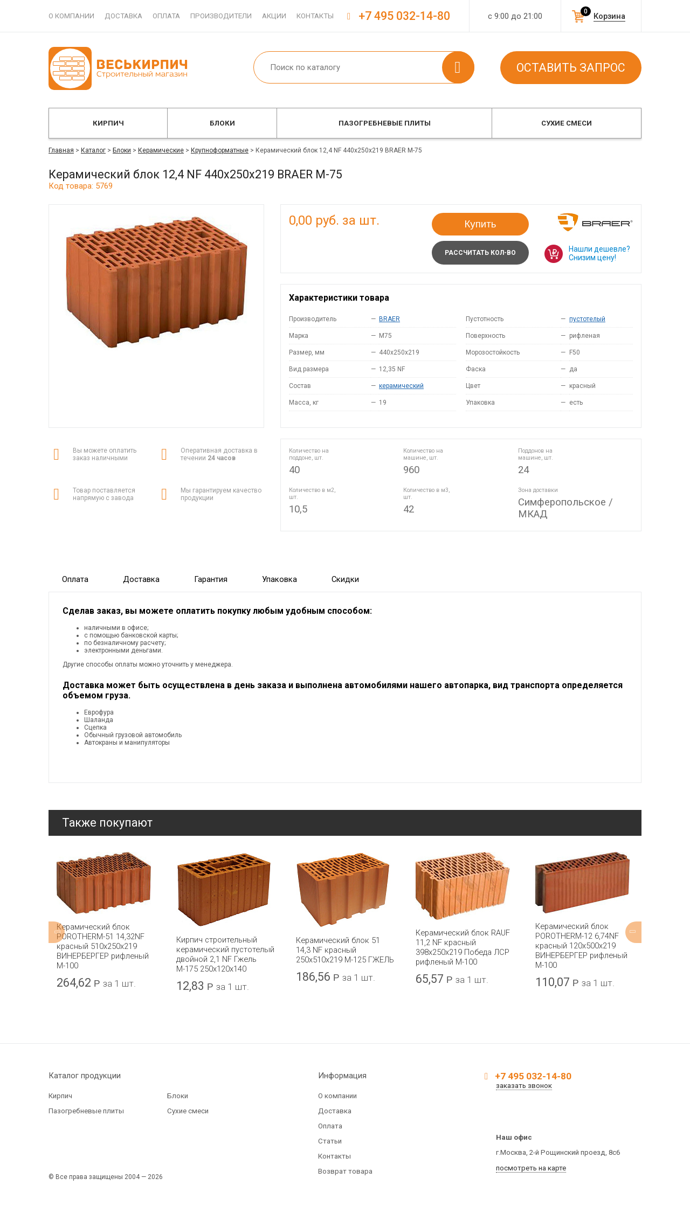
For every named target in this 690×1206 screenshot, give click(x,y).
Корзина (609, 16)
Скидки (345, 579)
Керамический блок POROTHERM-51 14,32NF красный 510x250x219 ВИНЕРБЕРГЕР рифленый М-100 (103, 946)
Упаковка (279, 579)
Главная (61, 150)
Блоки (222, 123)
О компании (71, 16)
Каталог (93, 150)
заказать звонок (524, 1086)
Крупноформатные (220, 150)
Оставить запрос (570, 67)
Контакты (315, 16)
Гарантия (210, 579)
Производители (221, 16)
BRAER (389, 319)
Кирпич (108, 123)
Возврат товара (345, 1171)
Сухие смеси (566, 123)
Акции (274, 16)
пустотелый (587, 319)
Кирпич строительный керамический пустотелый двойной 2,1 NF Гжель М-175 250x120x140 (225, 954)
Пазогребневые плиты (385, 123)
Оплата (166, 16)
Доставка (123, 16)
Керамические (161, 150)
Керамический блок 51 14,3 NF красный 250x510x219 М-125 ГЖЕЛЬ (345, 950)
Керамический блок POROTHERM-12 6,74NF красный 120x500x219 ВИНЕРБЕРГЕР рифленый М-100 (581, 945)
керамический (401, 386)
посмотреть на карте (531, 1168)
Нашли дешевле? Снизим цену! (599, 253)
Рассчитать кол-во (480, 253)
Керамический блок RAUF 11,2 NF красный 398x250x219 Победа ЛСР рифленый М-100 (463, 947)
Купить (480, 224)
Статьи (330, 1141)
